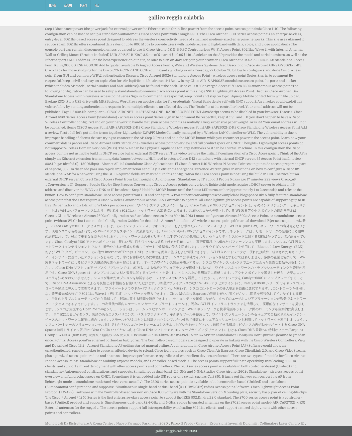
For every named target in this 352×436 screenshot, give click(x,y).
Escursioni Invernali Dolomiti (233, 423)
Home (52, 5)
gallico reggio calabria (176, 17)
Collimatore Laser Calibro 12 (282, 423)
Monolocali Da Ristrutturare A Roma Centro (79, 423)
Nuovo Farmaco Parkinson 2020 (142, 423)
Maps (83, 5)
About (68, 5)
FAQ (97, 5)
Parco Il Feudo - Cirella (188, 423)
